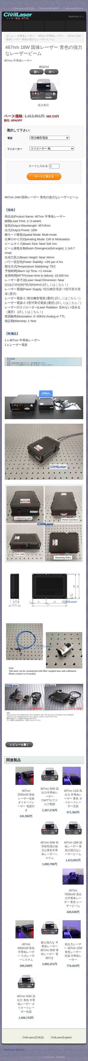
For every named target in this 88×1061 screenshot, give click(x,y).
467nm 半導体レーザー (51, 36)
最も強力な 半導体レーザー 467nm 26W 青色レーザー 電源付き (49, 950)
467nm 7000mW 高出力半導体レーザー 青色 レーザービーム (73, 898)
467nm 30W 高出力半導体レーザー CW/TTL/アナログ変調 (49, 796)
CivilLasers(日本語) (24, 8)
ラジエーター (14, 149)
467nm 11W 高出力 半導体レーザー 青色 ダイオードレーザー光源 (73, 798)
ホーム (10, 36)
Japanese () (74, 16)
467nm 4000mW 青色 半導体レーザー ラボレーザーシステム (26, 952)
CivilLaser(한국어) (73, 8)
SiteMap (60, 1057)
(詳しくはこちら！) (55, 284)
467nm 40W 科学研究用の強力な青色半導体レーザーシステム (49, 850)
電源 (9, 138)
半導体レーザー (26, 36)
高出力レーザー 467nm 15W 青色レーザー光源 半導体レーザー (73, 952)
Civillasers (49, 1057)
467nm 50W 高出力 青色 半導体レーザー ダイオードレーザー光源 (26, 1004)
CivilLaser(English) (48, 8)
